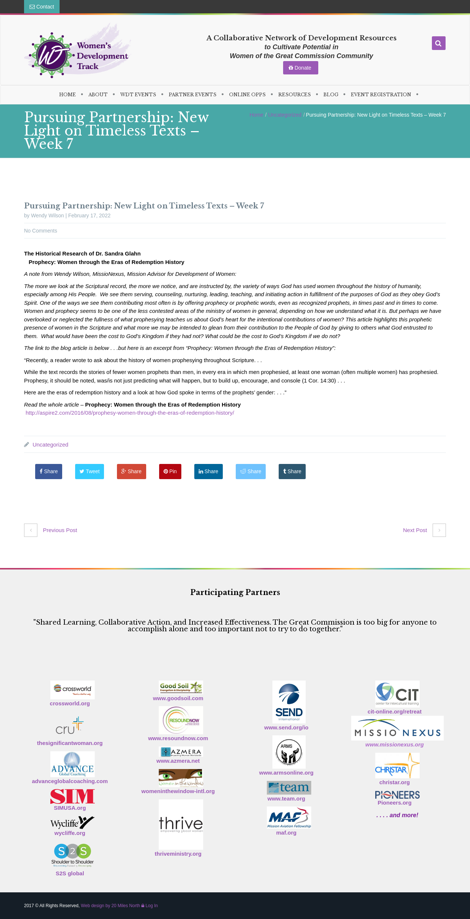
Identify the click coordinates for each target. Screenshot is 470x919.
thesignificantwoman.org (70, 743)
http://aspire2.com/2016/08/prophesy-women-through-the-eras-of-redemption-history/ (130, 413)
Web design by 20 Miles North (110, 905)
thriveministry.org (178, 854)
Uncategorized (284, 115)
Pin (170, 471)
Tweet (90, 471)
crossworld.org (70, 703)
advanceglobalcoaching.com (70, 781)
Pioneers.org (394, 802)
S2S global (70, 873)
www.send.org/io (286, 727)
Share (49, 471)
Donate (301, 68)
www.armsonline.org (286, 772)
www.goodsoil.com (178, 698)
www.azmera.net (178, 761)
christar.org (394, 782)
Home (256, 115)
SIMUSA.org (70, 808)
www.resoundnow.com (178, 738)
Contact (42, 7)
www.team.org (286, 798)
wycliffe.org (69, 833)
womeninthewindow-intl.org (178, 791)
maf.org (286, 832)
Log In (149, 905)
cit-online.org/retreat (394, 711)
